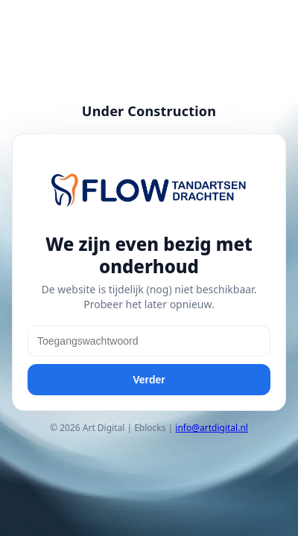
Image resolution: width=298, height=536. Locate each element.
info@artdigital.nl (211, 427)
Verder (149, 380)
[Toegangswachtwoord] (149, 341)
